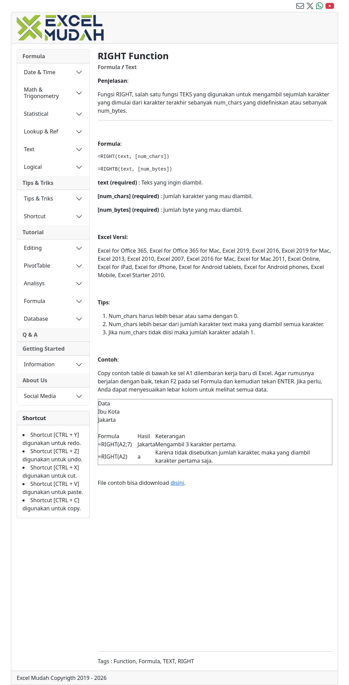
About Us (34, 380)
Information (39, 364)
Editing (33, 248)
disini (177, 483)
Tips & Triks (38, 183)
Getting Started (43, 348)
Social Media (40, 396)
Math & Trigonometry (41, 93)
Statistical (36, 113)
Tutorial (33, 232)
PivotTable (37, 265)
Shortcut (35, 216)
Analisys (34, 283)
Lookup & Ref (41, 131)
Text (29, 149)
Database (36, 318)
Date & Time (40, 72)
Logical (33, 167)
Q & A (29, 334)
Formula (33, 56)
